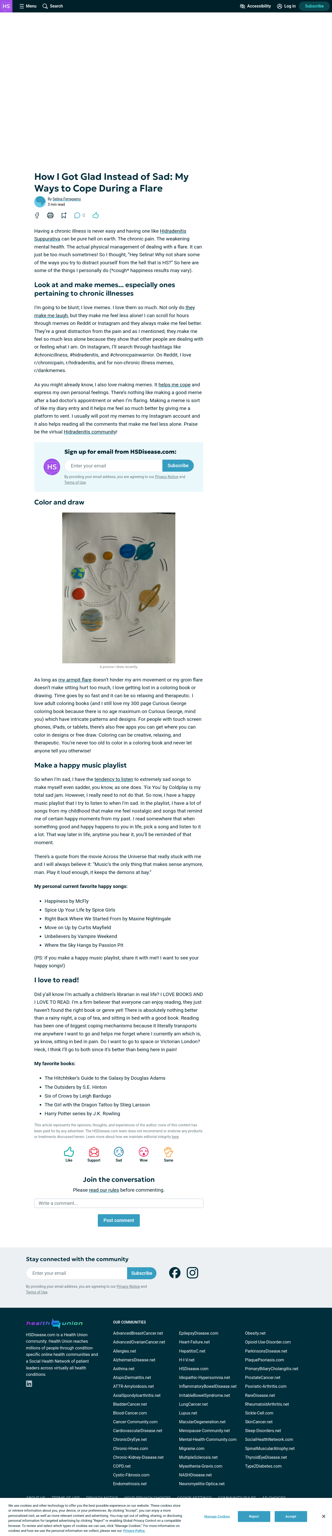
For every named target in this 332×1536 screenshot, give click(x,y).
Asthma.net (123, 1368)
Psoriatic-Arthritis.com (266, 1386)
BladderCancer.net (130, 1404)
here (175, 1137)
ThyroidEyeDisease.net (266, 1457)
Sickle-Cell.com (259, 1413)
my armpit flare (74, 680)
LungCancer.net (193, 1404)
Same (166, 1154)
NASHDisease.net (195, 1475)
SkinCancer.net (259, 1421)
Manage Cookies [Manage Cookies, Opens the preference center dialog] (217, 1516)
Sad (116, 1154)
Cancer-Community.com (135, 1421)
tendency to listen (113, 779)
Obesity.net (255, 1333)
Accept (290, 1516)
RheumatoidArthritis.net (267, 1404)
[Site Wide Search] (53, 6)
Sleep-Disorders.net (263, 1430)
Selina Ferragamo (67, 199)
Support (92, 1154)
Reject (254, 1516)
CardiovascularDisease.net (137, 1430)
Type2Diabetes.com (263, 1466)
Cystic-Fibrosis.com (131, 1475)
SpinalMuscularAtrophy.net (270, 1448)
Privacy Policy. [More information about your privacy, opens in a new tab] (134, 1531)
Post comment (118, 1220)
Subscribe (314, 6)
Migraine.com (191, 1448)
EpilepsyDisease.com (198, 1333)
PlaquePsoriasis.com (264, 1359)
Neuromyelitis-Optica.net (202, 1483)
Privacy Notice (166, 477)
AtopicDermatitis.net (132, 1377)
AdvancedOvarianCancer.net (139, 1342)
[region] (166, 1517)
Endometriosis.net (130, 1483)
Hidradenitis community (90, 432)
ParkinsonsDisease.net (266, 1351)
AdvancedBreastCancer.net (138, 1333)
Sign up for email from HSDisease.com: (120, 452)
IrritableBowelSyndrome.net (204, 1395)
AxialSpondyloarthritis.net (137, 1395)
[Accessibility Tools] (255, 6)
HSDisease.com (193, 1368)
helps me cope (174, 385)
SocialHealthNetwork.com (269, 1439)
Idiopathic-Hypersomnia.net (204, 1377)
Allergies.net (124, 1351)
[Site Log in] (286, 6)
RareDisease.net (260, 1395)
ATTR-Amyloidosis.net (133, 1386)
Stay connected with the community (77, 1259)
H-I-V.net (187, 1359)
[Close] (323, 1516)
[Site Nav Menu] (28, 6)
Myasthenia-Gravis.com (200, 1466)
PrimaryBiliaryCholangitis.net (272, 1368)
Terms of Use (75, 482)
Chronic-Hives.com (130, 1448)
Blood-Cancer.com (130, 1413)
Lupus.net (188, 1413)
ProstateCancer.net (262, 1377)
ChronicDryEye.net (130, 1439)
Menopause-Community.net (204, 1430)
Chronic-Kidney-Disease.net (138, 1457)
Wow (141, 1154)
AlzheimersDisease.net (134, 1359)
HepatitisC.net (192, 1351)
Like (66, 1154)
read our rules (104, 1190)
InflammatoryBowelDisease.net (208, 1386)
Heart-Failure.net (194, 1342)
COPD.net (122, 1466)
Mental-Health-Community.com (207, 1439)
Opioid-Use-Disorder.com (268, 1342)
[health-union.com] (54, 1322)
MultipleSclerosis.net (198, 1457)
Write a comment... (58, 1203)
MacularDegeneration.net (202, 1421)
